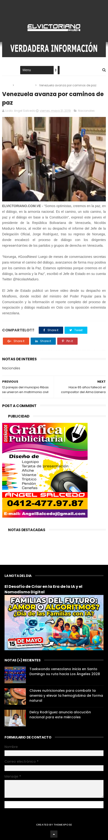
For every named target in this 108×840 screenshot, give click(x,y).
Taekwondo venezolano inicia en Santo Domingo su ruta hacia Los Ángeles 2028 (64, 671)
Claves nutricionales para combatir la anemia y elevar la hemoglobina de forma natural (66, 695)
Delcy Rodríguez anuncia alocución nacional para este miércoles (60, 714)
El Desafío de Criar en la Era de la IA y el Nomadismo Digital (43, 589)
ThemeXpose (63, 824)
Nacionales (25, 85)
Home (6, 70)
